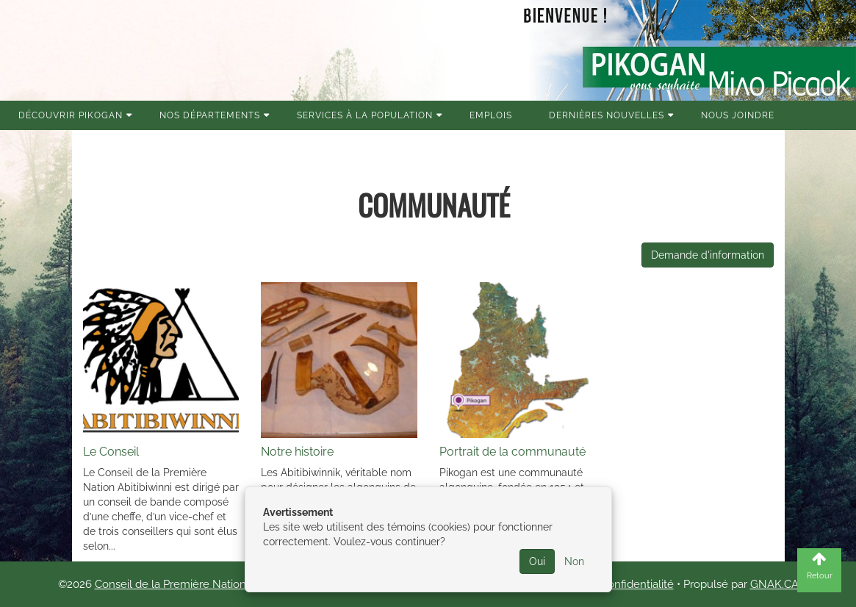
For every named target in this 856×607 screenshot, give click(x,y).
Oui (537, 561)
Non (574, 561)
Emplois (491, 115)
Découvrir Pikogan (70, 115)
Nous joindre (737, 115)
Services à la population (365, 115)
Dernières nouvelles (606, 115)
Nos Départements (209, 115)
